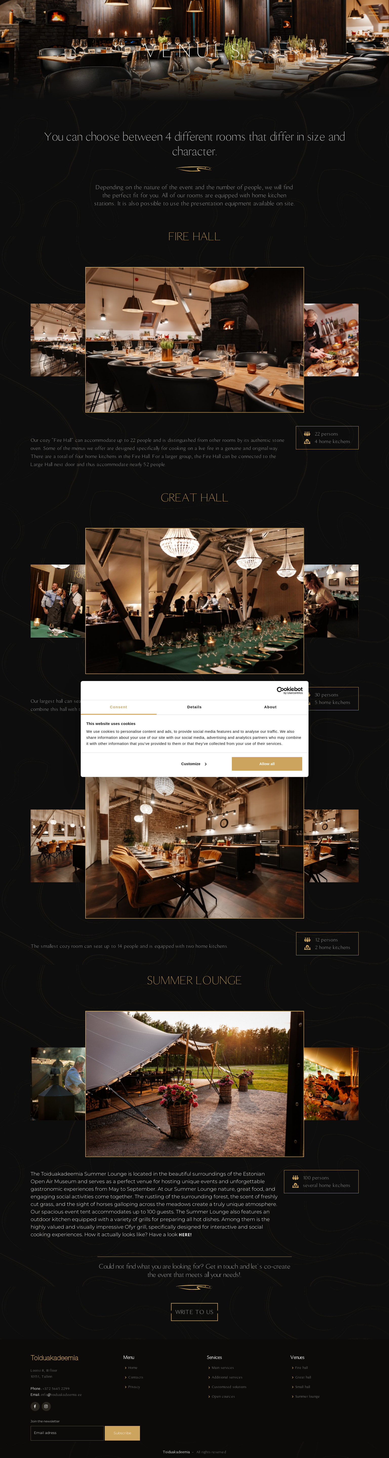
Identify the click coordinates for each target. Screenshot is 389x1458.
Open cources (223, 1396)
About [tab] (270, 707)
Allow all (267, 764)
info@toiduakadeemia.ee (61, 1394)
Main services (223, 1367)
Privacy (134, 1386)
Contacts (136, 1377)
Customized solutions (229, 1386)
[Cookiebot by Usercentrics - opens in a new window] (280, 690)
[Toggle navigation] (373, 12)
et (13, 12)
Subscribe (122, 1432)
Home (133, 1367)
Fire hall (301, 1367)
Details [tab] (194, 707)
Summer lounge (307, 1396)
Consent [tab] (118, 707)
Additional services (227, 1377)
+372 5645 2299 (56, 1388)
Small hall (303, 1386)
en (22, 12)
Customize (194, 764)
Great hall (303, 1377)
